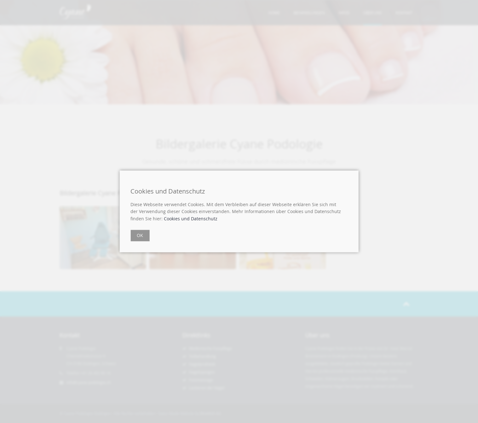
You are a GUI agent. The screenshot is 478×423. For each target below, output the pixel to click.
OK (140, 236)
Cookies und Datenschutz (190, 219)
